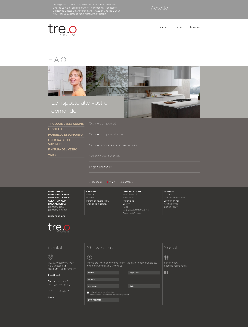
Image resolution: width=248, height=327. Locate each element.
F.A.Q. (125, 207)
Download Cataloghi (133, 213)
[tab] (144, 125)
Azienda (90, 194)
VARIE (52, 154)
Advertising (128, 201)
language (195, 27)
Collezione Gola (56, 207)
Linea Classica (56, 216)
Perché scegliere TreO (97, 201)
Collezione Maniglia (57, 210)
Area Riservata (171, 204)
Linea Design (55, 191)
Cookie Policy (171, 207)
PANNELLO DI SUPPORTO (65, 134)
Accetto (159, 8)
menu (179, 27)
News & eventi (130, 194)
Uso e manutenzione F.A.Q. (136, 210)
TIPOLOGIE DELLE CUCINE (66, 123)
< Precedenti (95, 182)
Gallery (126, 204)
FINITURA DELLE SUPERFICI (59, 142)
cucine (163, 27)
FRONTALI (55, 129)
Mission (90, 197)
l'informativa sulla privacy (105, 292)
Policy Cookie (99, 14)
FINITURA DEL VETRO (62, 149)
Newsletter (128, 197)
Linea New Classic (59, 194)
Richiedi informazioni (174, 197)
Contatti (168, 194)
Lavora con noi (171, 201)
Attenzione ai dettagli (96, 204)
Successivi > (127, 182)
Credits (51, 297)
